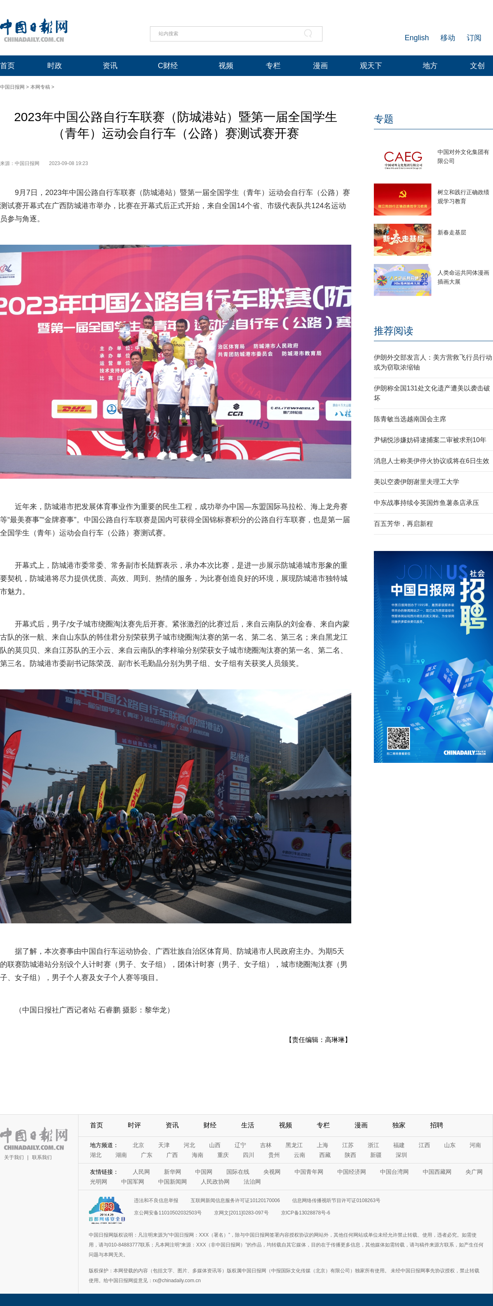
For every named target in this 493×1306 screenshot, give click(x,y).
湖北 (95, 1155)
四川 (248, 1155)
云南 (299, 1155)
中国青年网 (309, 1171)
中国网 (203, 1171)
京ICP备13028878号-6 (305, 1213)
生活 (247, 1125)
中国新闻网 (172, 1181)
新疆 (376, 1155)
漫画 (320, 66)
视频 (226, 66)
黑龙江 (294, 1145)
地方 (430, 66)
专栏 (273, 66)
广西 (172, 1155)
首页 (7, 66)
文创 (477, 66)
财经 (210, 1125)
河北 (189, 1145)
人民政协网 (215, 1181)
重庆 (223, 1155)
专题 (384, 118)
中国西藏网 (437, 1171)
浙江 (373, 1145)
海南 (197, 1155)
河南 (475, 1145)
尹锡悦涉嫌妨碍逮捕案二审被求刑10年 (430, 439)
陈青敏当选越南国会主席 (410, 418)
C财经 (168, 66)
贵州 (274, 1155)
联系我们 (42, 1157)
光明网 (98, 1181)
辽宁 (240, 1145)
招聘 (436, 1125)
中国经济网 (351, 1171)
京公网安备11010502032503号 (168, 1213)
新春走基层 (452, 232)
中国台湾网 (394, 1171)
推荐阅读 (393, 330)
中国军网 (132, 1181)
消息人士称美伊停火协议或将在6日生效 (431, 460)
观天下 (371, 66)
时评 (134, 1125)
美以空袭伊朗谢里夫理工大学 (416, 481)
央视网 (272, 1171)
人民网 (141, 1171)
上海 (322, 1145)
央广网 (474, 1171)
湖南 (121, 1155)
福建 (399, 1145)
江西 (424, 1145)
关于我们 (14, 1157)
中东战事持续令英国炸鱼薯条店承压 (426, 502)
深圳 (401, 1155)
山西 (215, 1145)
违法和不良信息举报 (156, 1200)
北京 (138, 1145)
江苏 (348, 1145)
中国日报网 (12, 87)
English (417, 38)
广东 (146, 1155)
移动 (447, 38)
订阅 (474, 38)
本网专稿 (40, 87)
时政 (54, 66)
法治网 (252, 1181)
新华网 (172, 1171)
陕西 (350, 1155)
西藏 (325, 1155)
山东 (450, 1145)
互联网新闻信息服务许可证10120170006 (235, 1200)
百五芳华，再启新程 (403, 523)
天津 (164, 1145)
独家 (398, 1125)
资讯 (110, 66)
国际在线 (237, 1171)
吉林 (266, 1145)
